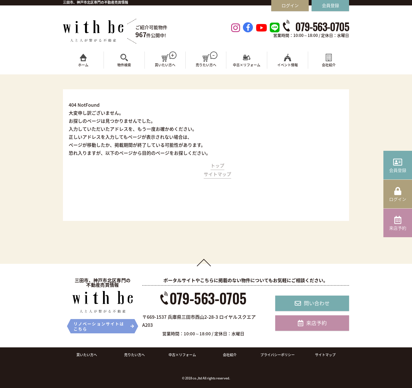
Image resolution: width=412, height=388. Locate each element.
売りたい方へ (134, 354)
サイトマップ (217, 174)
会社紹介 (230, 354)
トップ (217, 165)
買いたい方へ (86, 354)
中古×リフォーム (182, 354)
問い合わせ (312, 303)
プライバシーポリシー (277, 354)
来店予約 (312, 323)
